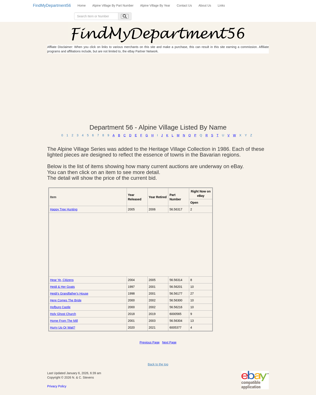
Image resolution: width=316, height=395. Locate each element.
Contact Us (184, 5)
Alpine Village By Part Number (112, 5)
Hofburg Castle (60, 307)
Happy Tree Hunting (63, 209)
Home (81, 5)
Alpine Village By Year (155, 5)
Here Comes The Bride (65, 300)
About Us (204, 5)
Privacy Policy (56, 386)
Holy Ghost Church (63, 314)
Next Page (169, 342)
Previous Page (150, 342)
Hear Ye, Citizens (62, 280)
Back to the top (158, 364)
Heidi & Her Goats (62, 286)
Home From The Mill (64, 320)
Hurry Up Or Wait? (62, 327)
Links (221, 5)
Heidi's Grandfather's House (69, 293)
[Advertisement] (158, 88)
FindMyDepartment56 (52, 5)
